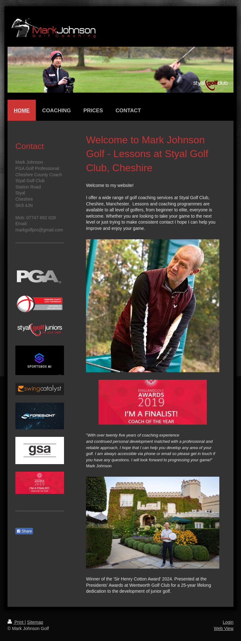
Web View (223, 628)
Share (24, 531)
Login (228, 622)
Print (16, 622)
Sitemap (35, 622)
